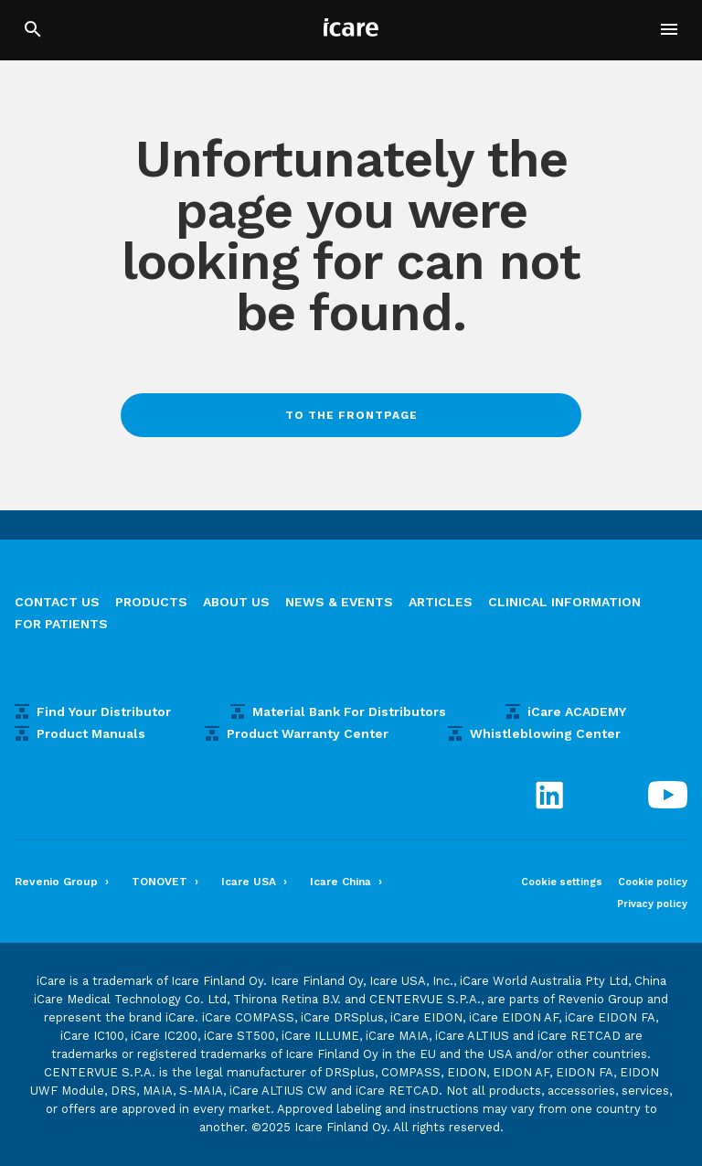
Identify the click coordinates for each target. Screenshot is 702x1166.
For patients (61, 623)
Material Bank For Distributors (349, 711)
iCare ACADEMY (576, 711)
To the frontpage (351, 415)
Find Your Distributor (104, 711)
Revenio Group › (62, 881)
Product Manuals (91, 733)
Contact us (57, 601)
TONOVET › (165, 881)
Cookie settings (561, 882)
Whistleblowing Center (545, 733)
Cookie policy (652, 882)
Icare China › (346, 881)
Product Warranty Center (307, 733)
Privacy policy (652, 904)
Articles (441, 601)
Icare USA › (254, 881)
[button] (669, 29)
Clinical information (564, 601)
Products (151, 601)
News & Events (339, 601)
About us (236, 601)
